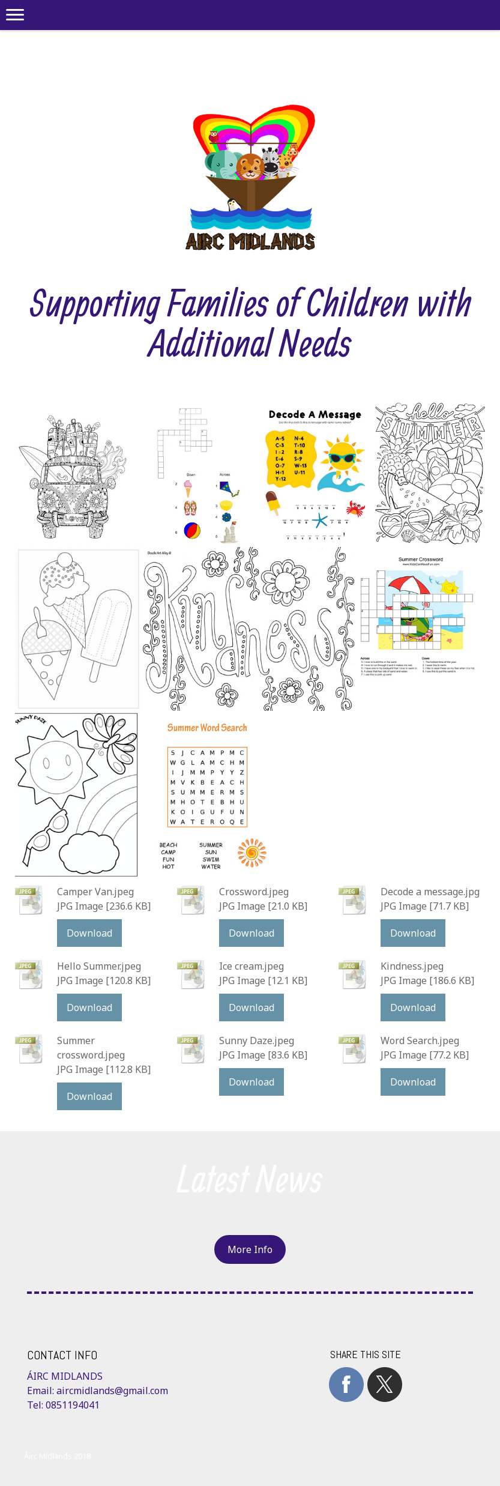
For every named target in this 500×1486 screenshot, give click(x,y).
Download (89, 933)
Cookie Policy (48, 1444)
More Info (250, 1249)
